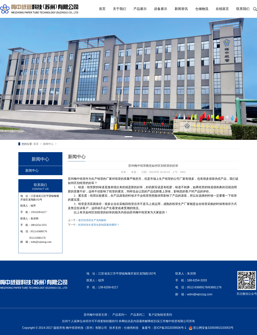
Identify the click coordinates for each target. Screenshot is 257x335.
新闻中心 (48, 143)
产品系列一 (119, 314)
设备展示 (160, 9)
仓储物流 (201, 9)
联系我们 (242, 9)
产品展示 (140, 9)
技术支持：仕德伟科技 (124, 327)
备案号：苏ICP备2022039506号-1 (164, 327)
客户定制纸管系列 (160, 314)
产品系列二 (137, 314)
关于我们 (119, 9)
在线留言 (222, 9)
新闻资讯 (181, 9)
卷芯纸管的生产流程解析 (92, 220)
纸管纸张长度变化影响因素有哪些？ (98, 224)
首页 (102, 9)
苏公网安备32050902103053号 (211, 327)
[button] (128, 136)
